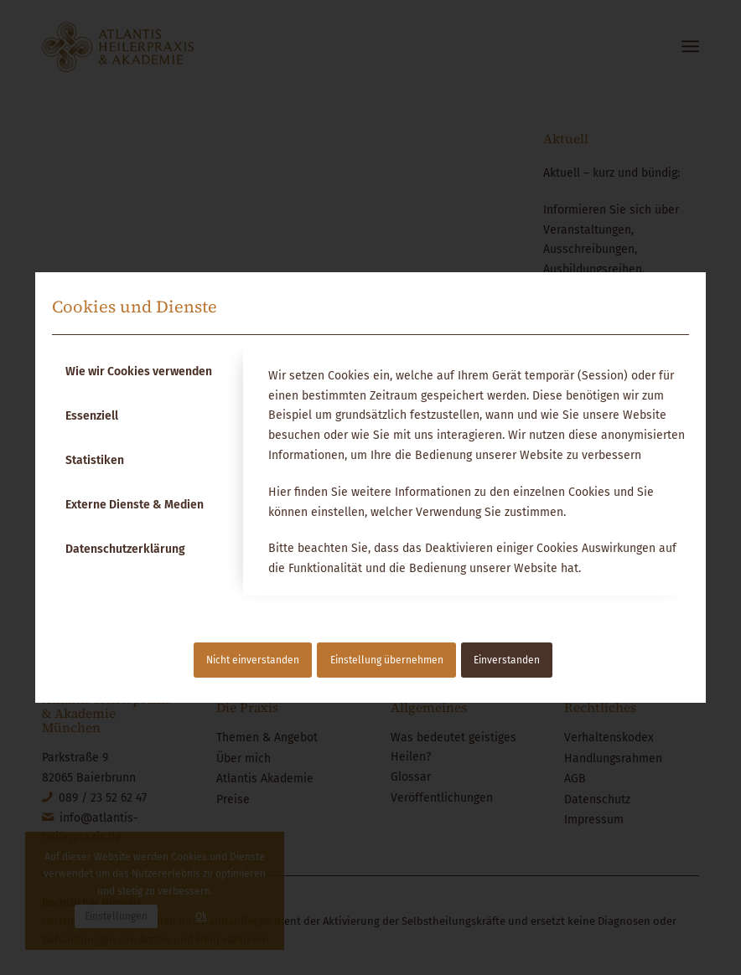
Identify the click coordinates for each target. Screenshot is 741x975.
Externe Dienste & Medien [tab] (134, 505)
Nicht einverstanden (252, 660)
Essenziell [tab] (91, 416)
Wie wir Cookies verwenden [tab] (138, 371)
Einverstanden (507, 660)
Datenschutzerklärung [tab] (125, 549)
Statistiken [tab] (94, 460)
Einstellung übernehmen (386, 660)
